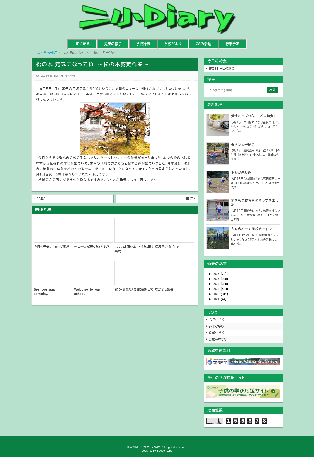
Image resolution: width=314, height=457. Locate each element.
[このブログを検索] (237, 90)
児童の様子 (113, 44)
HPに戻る (82, 44)
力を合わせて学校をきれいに (253, 229)
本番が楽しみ (241, 172)
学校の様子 (71, 75)
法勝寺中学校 (218, 339)
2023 (216, 289)
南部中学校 (216, 333)
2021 (216, 299)
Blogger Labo (164, 450)
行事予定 (232, 44)
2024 (216, 283)
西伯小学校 (216, 326)
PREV (39, 198)
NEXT (190, 198)
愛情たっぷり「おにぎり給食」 (253, 116)
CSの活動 (203, 44)
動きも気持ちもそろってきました (254, 202)
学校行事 (143, 44)
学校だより (172, 44)
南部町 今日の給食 (221, 68)
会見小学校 (216, 319)
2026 (216, 273)
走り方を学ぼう (243, 144)
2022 (216, 294)
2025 (216, 278)
